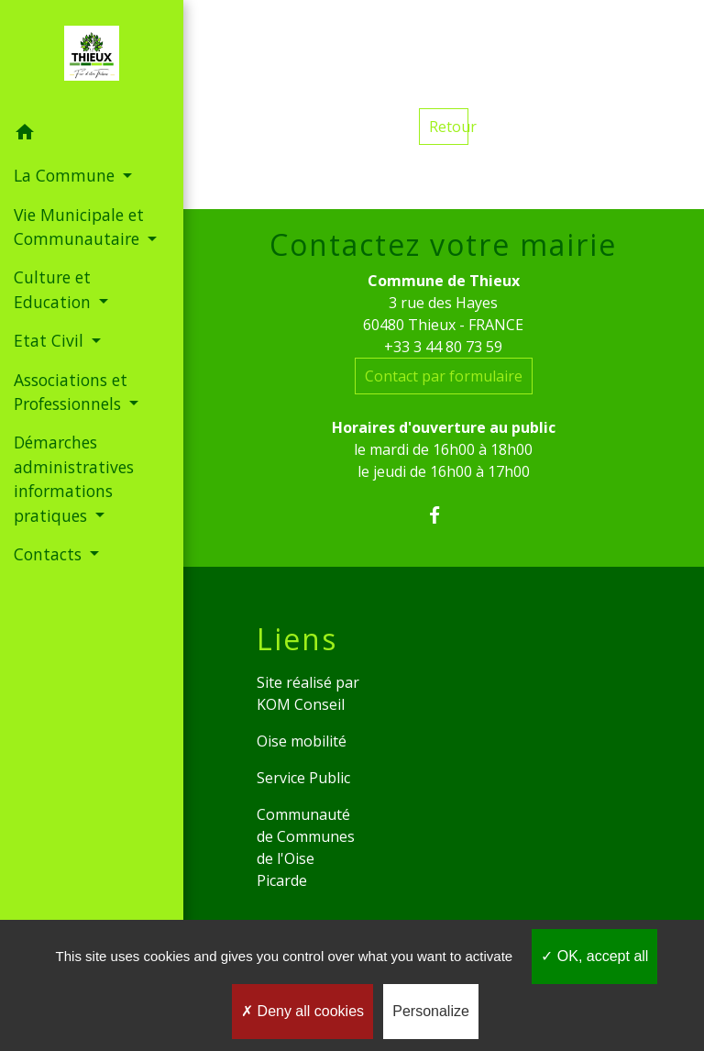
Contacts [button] (50, 554)
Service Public (303, 778)
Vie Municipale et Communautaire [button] (79, 226)
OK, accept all (594, 956)
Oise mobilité (301, 741)
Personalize (430, 1011)
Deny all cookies (302, 1011)
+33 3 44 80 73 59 (443, 347)
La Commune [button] (66, 175)
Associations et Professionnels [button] (70, 392)
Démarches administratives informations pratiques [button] (74, 478)
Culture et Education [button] (54, 289)
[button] (92, 135)
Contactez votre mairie (443, 244)
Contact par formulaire (443, 376)
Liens (297, 639)
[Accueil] (91, 57)
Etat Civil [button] (51, 340)
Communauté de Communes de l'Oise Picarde (306, 847)
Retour (448, 126)
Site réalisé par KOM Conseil (308, 693)
